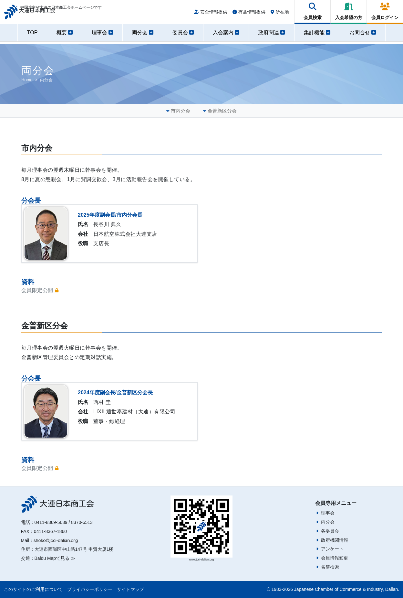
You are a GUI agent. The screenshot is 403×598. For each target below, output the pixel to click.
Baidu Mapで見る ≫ (55, 558)
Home (27, 79)
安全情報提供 (210, 13)
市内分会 (180, 111)
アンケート (332, 548)
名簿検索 (330, 567)
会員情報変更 (334, 557)
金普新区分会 (222, 111)
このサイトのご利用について (33, 589)
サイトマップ (130, 589)
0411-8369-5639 (51, 522)
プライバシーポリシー (89, 589)
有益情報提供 (248, 13)
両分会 (328, 522)
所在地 (280, 13)
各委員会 (330, 531)
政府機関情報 (334, 540)
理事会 (328, 513)
